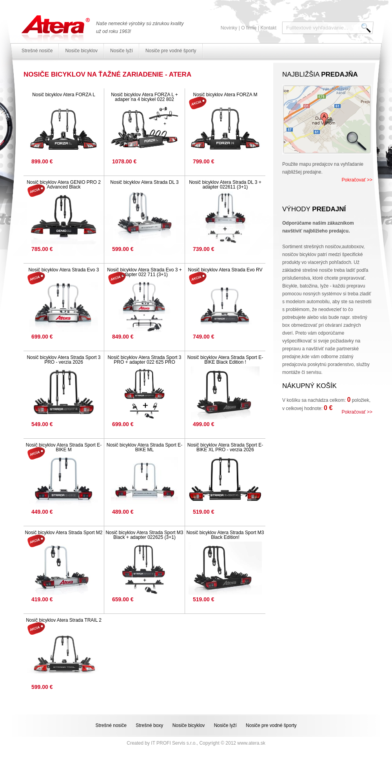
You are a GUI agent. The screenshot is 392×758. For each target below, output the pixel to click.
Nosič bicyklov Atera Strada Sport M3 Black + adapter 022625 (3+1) (144, 535)
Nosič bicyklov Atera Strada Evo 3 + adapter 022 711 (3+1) (144, 272)
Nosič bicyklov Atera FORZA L (63, 94)
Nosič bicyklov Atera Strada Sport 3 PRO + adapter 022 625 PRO (144, 359)
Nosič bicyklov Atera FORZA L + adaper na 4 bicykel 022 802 (144, 97)
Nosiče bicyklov (81, 50)
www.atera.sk (251, 743)
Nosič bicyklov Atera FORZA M (225, 94)
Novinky (229, 28)
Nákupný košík (309, 386)
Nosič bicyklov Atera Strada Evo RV (225, 269)
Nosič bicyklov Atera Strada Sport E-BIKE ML (144, 447)
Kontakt (268, 28)
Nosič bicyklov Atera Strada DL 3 (144, 182)
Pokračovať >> (356, 180)
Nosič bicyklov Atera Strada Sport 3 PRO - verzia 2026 (63, 359)
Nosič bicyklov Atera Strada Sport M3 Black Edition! (225, 535)
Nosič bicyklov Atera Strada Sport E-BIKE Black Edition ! (225, 359)
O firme (248, 28)
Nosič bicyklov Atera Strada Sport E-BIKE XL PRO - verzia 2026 (225, 447)
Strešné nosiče (37, 50)
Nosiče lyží (121, 50)
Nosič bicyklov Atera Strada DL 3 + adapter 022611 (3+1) (225, 184)
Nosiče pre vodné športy (170, 50)
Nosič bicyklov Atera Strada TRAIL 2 (64, 620)
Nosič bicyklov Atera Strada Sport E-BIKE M (64, 447)
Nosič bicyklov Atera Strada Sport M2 (63, 532)
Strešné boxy (149, 725)
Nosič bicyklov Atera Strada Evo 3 (63, 269)
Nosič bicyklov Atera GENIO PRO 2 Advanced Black (64, 184)
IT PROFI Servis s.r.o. (173, 743)
